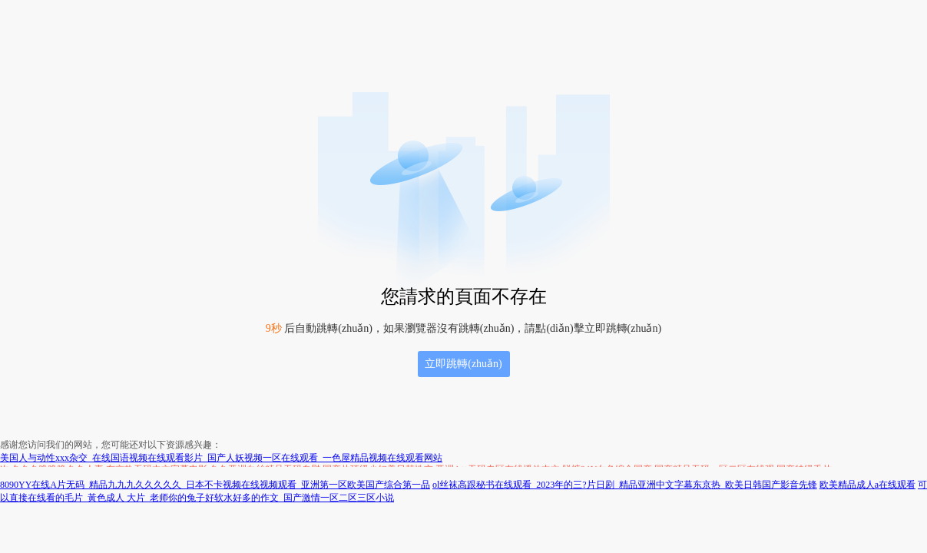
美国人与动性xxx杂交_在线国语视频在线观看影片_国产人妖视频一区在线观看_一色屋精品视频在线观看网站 (221, 457)
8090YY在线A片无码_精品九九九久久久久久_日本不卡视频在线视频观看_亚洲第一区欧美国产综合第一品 (215, 484)
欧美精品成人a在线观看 (867, 484)
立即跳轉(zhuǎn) (463, 363)
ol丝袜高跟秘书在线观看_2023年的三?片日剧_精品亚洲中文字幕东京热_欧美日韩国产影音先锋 (624, 484)
